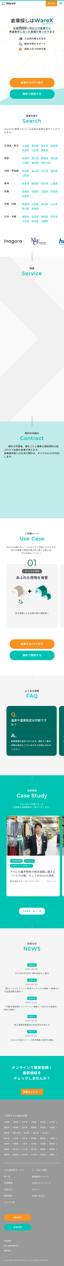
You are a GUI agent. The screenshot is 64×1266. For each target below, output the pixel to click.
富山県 (35, 1133)
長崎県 (15, 1155)
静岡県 (34, 1138)
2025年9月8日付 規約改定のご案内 (32, 973)
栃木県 (25, 1127)
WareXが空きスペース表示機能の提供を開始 (32, 1040)
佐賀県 (6, 1155)
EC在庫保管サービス (14, 1170)
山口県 (25, 1149)
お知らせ (8, 1189)
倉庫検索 (17, 1227)
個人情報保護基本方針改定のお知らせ (32, 1025)
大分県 (34, 1155)
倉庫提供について (40, 1176)
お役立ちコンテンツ (41, 1183)
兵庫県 (43, 1144)
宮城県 (34, 1122)
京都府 (15, 1144)
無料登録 (51, 3)
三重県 (52, 1138)
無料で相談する (32, 94)
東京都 (6, 1133)
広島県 (6, 1149)
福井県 (6, 1138)
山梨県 (15, 1138)
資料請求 (8, 1196)
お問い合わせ (38, 1196)
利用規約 (7, 1241)
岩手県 (25, 1122)
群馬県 (34, 1127)
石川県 (44, 1133)
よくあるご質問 (39, 1170)
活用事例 (8, 1183)
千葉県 (52, 1127)
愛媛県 (43, 1149)
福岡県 (52, 1149)
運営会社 (7, 1251)
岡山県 (15, 1149)
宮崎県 (43, 1155)
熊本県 (25, 1155)
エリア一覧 (9, 1202)
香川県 (34, 1149)
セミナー (36, 1189)
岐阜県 (25, 1138)
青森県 (15, 1122)
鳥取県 (52, 1144)
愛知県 (43, 1138)
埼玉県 (43, 1127)
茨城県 (15, 1127)
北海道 (6, 1122)
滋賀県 (6, 1144)
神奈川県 (16, 1133)
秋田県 (43, 1122)
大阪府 (25, 1144)
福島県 (6, 1127)
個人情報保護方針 (11, 1246)
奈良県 (34, 1144)
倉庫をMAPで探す (32, 82)
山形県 (52, 1122)
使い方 (7, 1176)
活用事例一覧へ (32, 911)
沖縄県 (52, 1155)
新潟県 (26, 1133)
